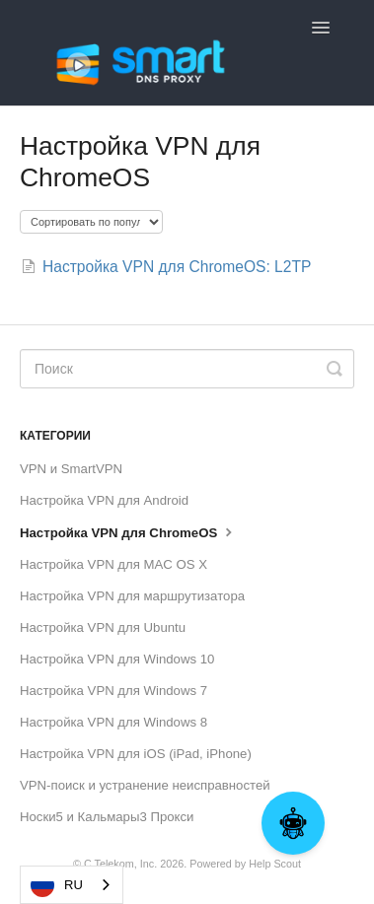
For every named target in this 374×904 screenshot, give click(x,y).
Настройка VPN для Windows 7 (113, 690)
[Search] (187, 368)
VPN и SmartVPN (71, 468)
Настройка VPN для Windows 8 (113, 722)
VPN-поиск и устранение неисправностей (145, 785)
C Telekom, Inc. (120, 863)
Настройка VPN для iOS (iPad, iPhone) (136, 753)
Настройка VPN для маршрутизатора (132, 596)
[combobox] (71, 885)
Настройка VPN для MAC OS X (113, 564)
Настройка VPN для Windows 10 (117, 659)
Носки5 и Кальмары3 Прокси (106, 816)
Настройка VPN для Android (104, 500)
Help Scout (275, 863)
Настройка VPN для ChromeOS (128, 531)
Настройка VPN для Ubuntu (103, 627)
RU (57, 885)
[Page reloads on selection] (91, 222)
